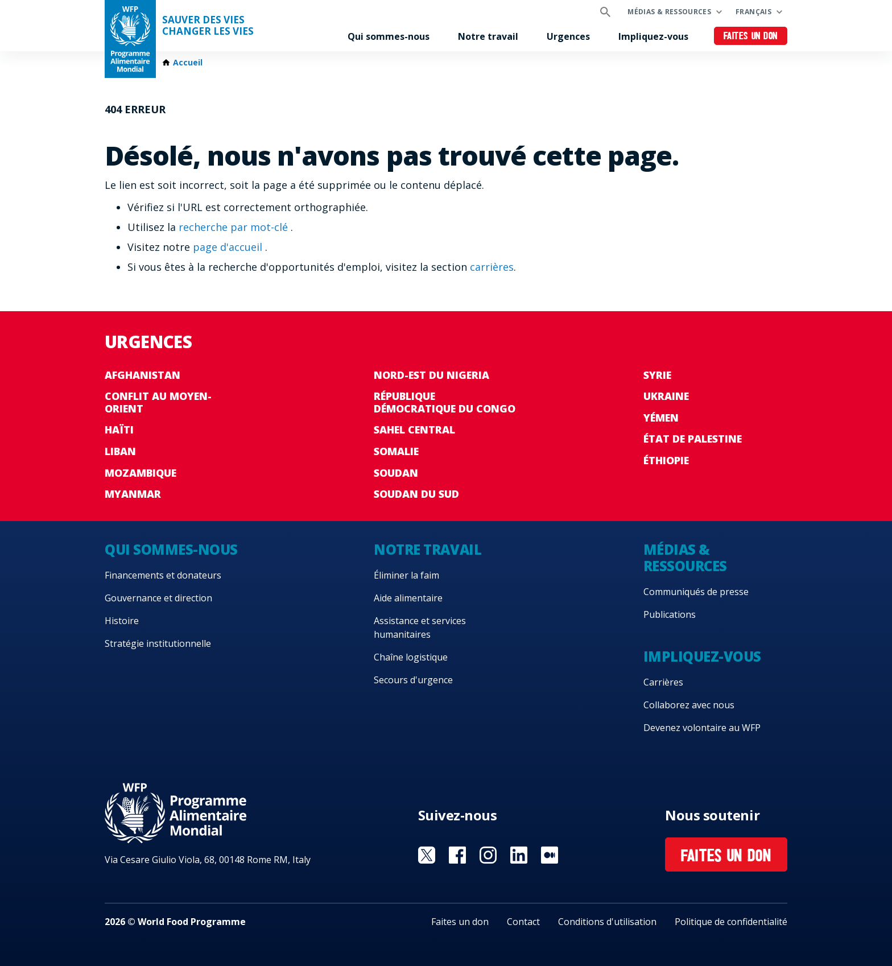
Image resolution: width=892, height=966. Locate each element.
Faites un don (751, 36)
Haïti (119, 429)
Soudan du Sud (416, 494)
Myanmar (133, 494)
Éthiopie (666, 460)
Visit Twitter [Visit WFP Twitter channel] (426, 855)
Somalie (396, 451)
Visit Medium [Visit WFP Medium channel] (549, 855)
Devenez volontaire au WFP (702, 727)
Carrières (663, 682)
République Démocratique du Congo (444, 402)
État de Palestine (692, 438)
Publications (669, 614)
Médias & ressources (669, 11)
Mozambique (140, 473)
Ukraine (666, 396)
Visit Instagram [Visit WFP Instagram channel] (488, 855)
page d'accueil (229, 247)
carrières (492, 267)
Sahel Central (414, 429)
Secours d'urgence (413, 680)
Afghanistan (142, 375)
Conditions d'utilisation (607, 921)
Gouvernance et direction (158, 598)
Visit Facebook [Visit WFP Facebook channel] (457, 855)
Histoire (122, 620)
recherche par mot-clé (235, 227)
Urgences (568, 36)
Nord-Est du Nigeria (431, 375)
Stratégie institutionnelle (158, 643)
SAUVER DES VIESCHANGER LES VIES (208, 25)
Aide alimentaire (408, 598)
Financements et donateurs (163, 575)
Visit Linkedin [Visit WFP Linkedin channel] (518, 855)
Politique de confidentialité (731, 921)
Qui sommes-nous (389, 36)
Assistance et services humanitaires (420, 627)
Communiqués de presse (696, 591)
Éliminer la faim (406, 575)
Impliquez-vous (653, 36)
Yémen (661, 417)
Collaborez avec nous (688, 705)
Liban (120, 451)
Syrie (657, 375)
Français (753, 11)
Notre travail (488, 36)
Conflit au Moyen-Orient (158, 402)
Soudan (396, 473)
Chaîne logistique (411, 657)
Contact (523, 921)
